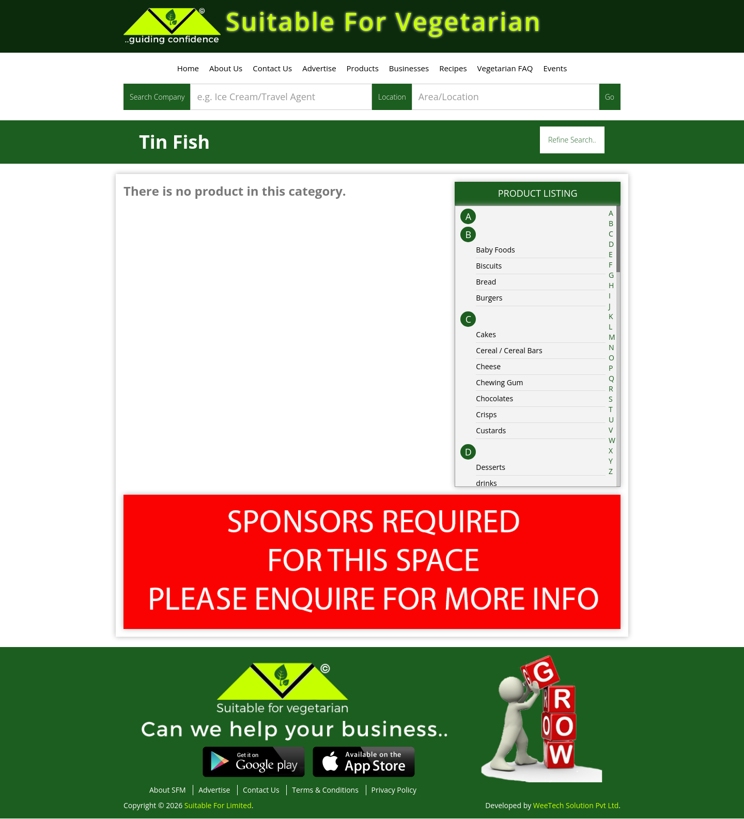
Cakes (486, 334)
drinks (486, 483)
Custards (491, 430)
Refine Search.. (572, 140)
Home (188, 69)
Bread (486, 282)
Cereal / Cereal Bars (509, 350)
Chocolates (494, 398)
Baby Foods (495, 250)
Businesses (409, 69)
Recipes (453, 69)
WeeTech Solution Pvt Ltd (575, 806)
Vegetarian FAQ (505, 69)
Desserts (490, 467)
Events (555, 69)
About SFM (167, 790)
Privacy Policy (393, 790)
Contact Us (272, 69)
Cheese (488, 366)
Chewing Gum (499, 382)
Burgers (489, 298)
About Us (225, 69)
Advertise (319, 69)
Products (363, 69)
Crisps (486, 414)
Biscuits (489, 266)
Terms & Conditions (325, 790)
